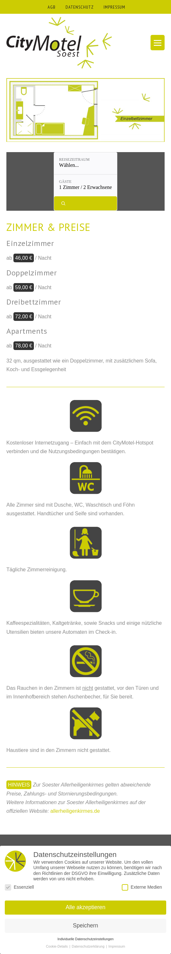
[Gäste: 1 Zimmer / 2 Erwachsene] (85, 185)
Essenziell (19, 887)
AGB (52, 7)
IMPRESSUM (114, 7)
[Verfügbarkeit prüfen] (85, 203)
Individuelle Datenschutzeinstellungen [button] (86, 939)
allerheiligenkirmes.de (75, 811)
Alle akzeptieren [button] (85, 907)
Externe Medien (142, 887)
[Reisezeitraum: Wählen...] (85, 163)
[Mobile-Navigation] (158, 42)
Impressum (116, 946)
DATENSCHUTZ (80, 7)
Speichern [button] (85, 925)
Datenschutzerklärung (88, 946)
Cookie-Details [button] (57, 946)
